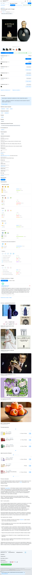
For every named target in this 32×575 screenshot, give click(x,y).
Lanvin (21, 482)
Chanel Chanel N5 (8, 433)
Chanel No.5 (22, 519)
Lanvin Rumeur (8, 465)
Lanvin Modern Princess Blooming (11, 471)
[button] (15, 450)
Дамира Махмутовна (5, 285)
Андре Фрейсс (7, 488)
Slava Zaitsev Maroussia (9, 439)
